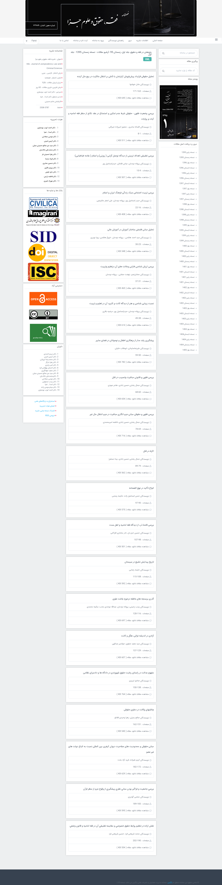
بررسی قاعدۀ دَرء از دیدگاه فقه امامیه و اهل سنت (131, 525)
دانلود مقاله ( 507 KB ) (126, 177)
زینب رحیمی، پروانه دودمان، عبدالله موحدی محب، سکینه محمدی (113, 606)
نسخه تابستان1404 (187, 334)
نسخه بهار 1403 (188, 308)
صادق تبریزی (134, 680)
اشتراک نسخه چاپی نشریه (45, 410)
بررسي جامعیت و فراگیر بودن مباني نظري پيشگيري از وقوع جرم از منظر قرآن (118, 789)
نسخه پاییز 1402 (188, 298)
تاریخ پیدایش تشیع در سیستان (139, 562)
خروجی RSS (50, 415)
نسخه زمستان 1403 (187, 324)
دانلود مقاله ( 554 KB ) (126, 847)
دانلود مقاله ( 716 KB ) (126, 435)
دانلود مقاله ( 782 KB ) (126, 362)
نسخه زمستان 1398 (187, 220)
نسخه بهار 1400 (188, 246)
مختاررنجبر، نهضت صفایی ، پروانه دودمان (123, 274)
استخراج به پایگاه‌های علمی (45, 401)
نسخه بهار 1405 (188, 350)
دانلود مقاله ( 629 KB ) (126, 773)
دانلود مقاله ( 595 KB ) (126, 810)
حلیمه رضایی (134, 569)
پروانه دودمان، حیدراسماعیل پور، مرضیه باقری (121, 311)
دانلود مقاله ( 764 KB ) (126, 694)
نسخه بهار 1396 (188, 162)
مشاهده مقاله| (143, 98)
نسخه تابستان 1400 (187, 251)
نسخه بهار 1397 (188, 188)
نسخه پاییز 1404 (188, 339)
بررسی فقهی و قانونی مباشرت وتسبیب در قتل (133, 377)
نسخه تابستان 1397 (187, 183)
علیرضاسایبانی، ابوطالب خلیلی (127, 348)
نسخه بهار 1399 (188, 225)
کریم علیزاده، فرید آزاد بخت (129, 760)
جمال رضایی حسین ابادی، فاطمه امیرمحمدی (121, 422)
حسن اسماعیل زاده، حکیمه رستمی (126, 496)
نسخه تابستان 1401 (187, 272)
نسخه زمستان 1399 (187, 240)
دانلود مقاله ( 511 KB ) (126, 140)
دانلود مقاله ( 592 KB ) (126, 583)
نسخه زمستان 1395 (187, 157)
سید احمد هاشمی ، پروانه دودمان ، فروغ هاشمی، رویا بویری (115, 237)
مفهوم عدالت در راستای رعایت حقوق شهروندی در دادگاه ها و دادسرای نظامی (118, 673)
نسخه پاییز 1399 (188, 235)
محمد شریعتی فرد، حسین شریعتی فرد (124, 833)
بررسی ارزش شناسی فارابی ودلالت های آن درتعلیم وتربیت (127, 266)
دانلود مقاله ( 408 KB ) (126, 214)
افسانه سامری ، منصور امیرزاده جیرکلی (124, 127)
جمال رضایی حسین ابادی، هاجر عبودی (124, 385)
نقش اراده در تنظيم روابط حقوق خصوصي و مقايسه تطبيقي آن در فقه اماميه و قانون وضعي (112, 826)
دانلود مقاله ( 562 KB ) (126, 472)
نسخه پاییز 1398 (188, 214)
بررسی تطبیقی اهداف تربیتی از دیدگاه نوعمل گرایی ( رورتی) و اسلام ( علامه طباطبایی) (114, 156)
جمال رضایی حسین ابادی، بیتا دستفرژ (124, 459)
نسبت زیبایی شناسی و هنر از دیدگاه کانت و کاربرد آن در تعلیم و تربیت (121, 303)
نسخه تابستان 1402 (187, 292)
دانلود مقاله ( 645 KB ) (126, 98)
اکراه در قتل (148, 451)
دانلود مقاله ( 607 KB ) (126, 657)
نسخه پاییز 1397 (188, 194)
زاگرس (170, 882)
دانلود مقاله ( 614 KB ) (126, 325)
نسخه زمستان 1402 (187, 303)
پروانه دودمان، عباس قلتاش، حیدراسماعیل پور (121, 163)
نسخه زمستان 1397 (187, 199)
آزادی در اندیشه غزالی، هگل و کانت (137, 636)
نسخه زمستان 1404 (187, 344)
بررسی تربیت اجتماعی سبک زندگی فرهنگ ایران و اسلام (128, 193)
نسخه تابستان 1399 (187, 230)
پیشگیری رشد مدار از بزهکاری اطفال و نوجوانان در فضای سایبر (125, 340)
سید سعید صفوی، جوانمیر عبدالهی (126, 643)
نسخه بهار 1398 (188, 204)
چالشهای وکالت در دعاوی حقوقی (139, 710)
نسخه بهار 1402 (188, 287)
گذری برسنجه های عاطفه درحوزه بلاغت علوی (133, 599)
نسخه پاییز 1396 (188, 173)
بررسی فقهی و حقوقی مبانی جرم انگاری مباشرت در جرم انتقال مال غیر (122, 414)
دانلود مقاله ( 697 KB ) (126, 620)
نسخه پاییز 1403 (188, 318)
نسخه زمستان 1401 (187, 282)
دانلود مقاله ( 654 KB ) (126, 398)
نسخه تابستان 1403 (187, 313)
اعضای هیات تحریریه (47, 406)
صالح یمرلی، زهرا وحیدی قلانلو (127, 717)
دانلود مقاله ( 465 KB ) (126, 288)
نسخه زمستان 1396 (187, 178)
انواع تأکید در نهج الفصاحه (141, 488)
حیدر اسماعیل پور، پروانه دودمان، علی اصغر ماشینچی (118, 200)
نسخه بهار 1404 (188, 329)
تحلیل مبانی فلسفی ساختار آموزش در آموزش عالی (130, 229)
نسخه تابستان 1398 (187, 209)
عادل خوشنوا (135, 84)
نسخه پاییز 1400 (188, 256)
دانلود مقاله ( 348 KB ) (126, 251)
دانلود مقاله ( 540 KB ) (126, 731)
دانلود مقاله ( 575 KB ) (126, 509)
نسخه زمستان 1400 (187, 261)
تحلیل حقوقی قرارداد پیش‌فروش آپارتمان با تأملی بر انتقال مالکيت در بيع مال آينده (115, 76)
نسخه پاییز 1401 (188, 277)
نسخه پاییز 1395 (188, 152)
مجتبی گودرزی (134, 797)
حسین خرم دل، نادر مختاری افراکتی (125, 533)
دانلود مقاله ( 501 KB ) (126, 546)
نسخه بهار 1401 (188, 266)
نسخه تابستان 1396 (187, 168)
